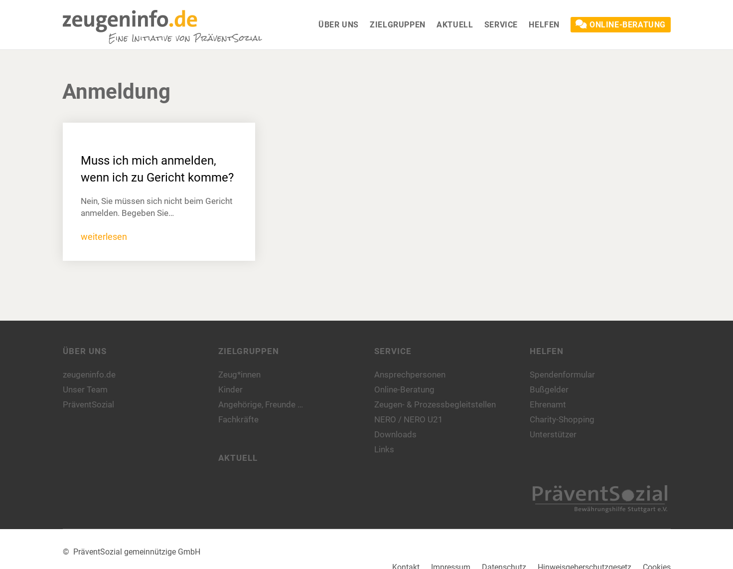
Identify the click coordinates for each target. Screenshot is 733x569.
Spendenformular (562, 374)
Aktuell (238, 458)
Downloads (395, 434)
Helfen (547, 351)
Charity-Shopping (562, 419)
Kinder (230, 389)
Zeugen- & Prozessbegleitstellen (435, 404)
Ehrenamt (548, 404)
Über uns (85, 351)
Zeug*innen (239, 374)
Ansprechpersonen (409, 374)
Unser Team (85, 389)
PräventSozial (88, 404)
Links (384, 449)
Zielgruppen (248, 351)
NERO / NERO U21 (408, 419)
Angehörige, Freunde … (260, 404)
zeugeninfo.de (89, 374)
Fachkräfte (238, 419)
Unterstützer (553, 434)
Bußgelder (549, 389)
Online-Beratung (404, 389)
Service (393, 351)
